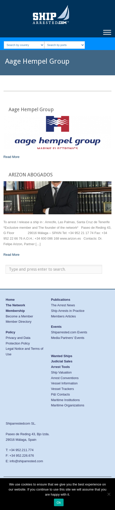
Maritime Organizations (67, 405)
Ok (58, 502)
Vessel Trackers (62, 389)
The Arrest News (63, 305)
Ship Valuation (61, 372)
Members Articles (63, 316)
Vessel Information (64, 383)
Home (10, 300)
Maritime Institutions (65, 400)
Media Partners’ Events (67, 338)
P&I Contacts (60, 394)
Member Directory (18, 321)
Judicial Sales (61, 361)
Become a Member (19, 316)
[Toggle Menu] (107, 32)
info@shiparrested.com (26, 461)
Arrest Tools (60, 367)
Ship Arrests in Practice (67, 311)
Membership (15, 311)
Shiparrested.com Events (69, 332)
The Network (15, 305)
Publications (60, 300)
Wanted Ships (61, 356)
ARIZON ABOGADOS (31, 175)
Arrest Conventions (65, 378)
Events (56, 327)
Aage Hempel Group (31, 109)
